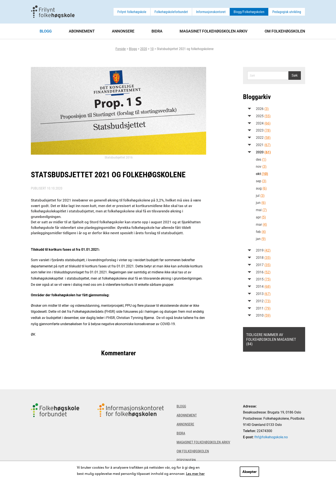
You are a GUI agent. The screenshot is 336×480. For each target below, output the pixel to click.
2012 (263, 301)
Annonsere (123, 31)
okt (262, 173)
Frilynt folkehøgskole (131, 11)
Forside (121, 48)
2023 (263, 130)
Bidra (157, 31)
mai (261, 209)
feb (261, 231)
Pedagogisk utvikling (286, 11)
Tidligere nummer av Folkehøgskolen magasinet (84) (271, 339)
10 (152, 48)
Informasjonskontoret (211, 11)
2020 (143, 48)
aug (261, 188)
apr (261, 217)
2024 (263, 123)
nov (261, 166)
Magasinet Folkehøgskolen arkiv (214, 31)
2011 (263, 308)
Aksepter (249, 471)
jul (260, 195)
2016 (263, 272)
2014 (263, 286)
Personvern (186, 460)
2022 (263, 137)
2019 (263, 250)
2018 (263, 257)
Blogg (133, 48)
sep (261, 181)
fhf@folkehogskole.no (271, 437)
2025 (263, 116)
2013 (263, 293)
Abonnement (82, 31)
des (261, 159)
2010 (263, 315)
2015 (263, 279)
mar (261, 224)
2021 (263, 144)
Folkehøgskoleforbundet (171, 11)
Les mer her (195, 473)
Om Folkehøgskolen (285, 31)
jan (261, 238)
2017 (263, 264)
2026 (262, 108)
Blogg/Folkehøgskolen (249, 11)
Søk (295, 75)
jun (261, 202)
